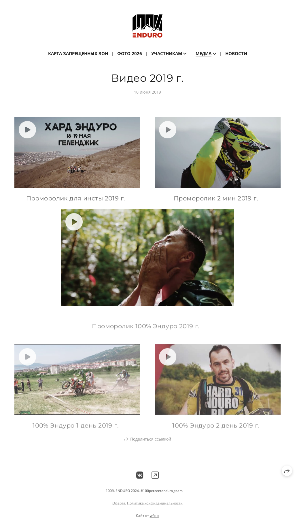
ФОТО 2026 (129, 53)
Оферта (118, 506)
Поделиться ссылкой (150, 442)
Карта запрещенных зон (78, 53)
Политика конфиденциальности (155, 506)
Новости (236, 53)
